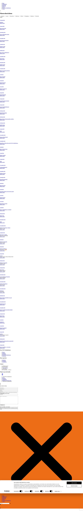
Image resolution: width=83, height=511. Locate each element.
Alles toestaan (74, 500)
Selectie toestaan (74, 503)
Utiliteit (21, 16)
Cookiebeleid (4, 379)
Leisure (7, 16)
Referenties (4, 5)
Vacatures (3, 353)
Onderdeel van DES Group (6, 380)
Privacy (3, 377)
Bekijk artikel (2, 23)
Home (3, 3)
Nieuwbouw (11, 16)
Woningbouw (26, 16)
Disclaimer (4, 378)
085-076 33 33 (5, 367)
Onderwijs (16, 16)
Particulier (36, 16)
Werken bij (4, 6)
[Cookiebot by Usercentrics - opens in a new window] (6, 509)
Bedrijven (31, 16)
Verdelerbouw (4, 4)
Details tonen (57, 508)
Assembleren (4, 361)
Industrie (2, 16)
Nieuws (3, 352)
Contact (3, 8)
